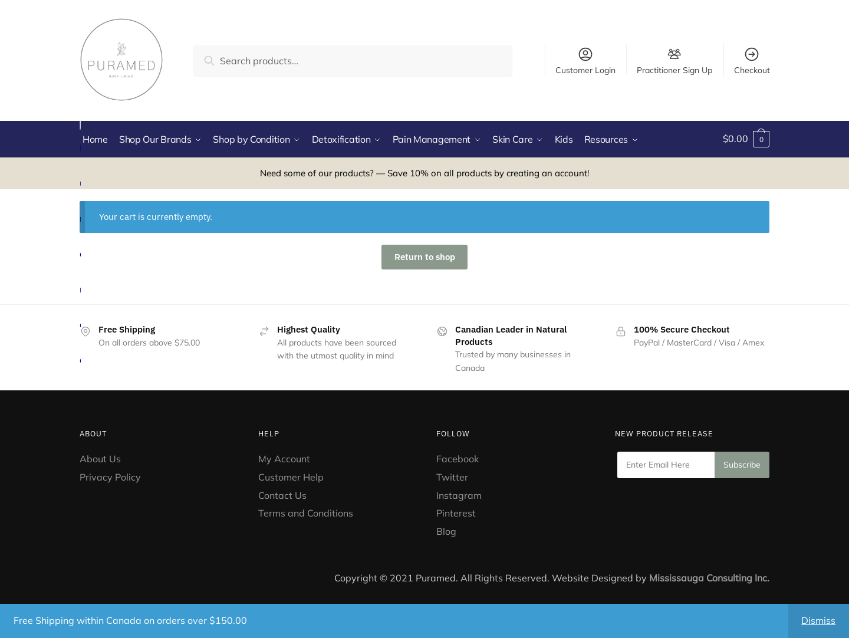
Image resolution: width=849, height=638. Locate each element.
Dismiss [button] (818, 620)
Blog (446, 531)
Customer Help (291, 476)
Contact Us (282, 494)
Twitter (452, 476)
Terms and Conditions (305, 512)
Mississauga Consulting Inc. (709, 577)
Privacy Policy (110, 476)
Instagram (459, 494)
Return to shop (424, 256)
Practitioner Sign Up (674, 69)
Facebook (457, 457)
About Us (100, 457)
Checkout (752, 60)
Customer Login (585, 60)
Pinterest (457, 512)
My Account (284, 457)
